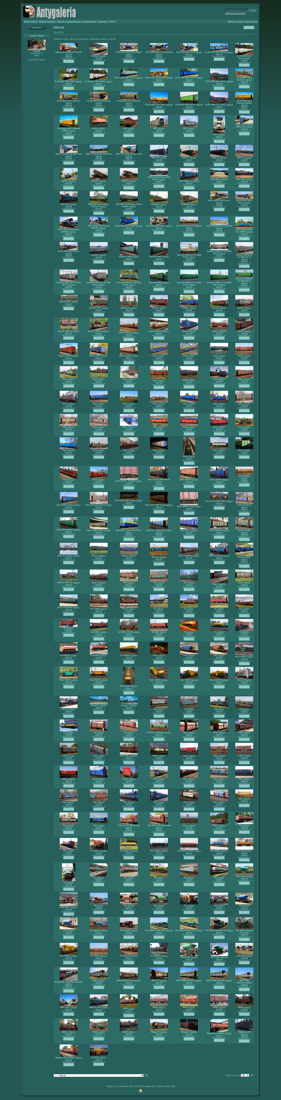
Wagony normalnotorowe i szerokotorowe (76, 21)
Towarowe (102, 21)
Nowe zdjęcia (251, 21)
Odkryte (68, 56)
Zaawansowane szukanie (235, 13)
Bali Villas (171, 1086)
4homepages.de (147, 1086)
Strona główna (30, 21)
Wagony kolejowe (47, 21)
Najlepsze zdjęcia (236, 21)
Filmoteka (36, 28)
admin (68, 54)
